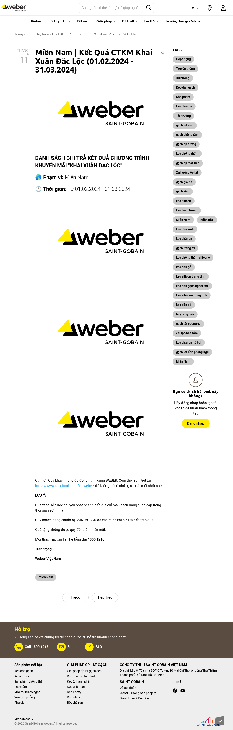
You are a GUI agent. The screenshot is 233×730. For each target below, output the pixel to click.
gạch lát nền (184, 125)
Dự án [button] (83, 21)
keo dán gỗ (183, 267)
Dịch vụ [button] (129, 21)
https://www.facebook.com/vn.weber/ (64, 486)
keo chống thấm (187, 153)
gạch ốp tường (186, 144)
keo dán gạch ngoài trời (192, 286)
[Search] (111, 8)
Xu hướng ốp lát (187, 172)
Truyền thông (185, 68)
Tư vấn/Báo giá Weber (183, 21)
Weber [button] (38, 21)
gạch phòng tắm (187, 134)
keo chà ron (184, 106)
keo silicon (183, 201)
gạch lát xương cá (188, 323)
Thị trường (183, 116)
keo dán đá (183, 305)
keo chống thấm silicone (193, 257)
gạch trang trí (185, 248)
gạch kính (182, 191)
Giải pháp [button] (105, 21)
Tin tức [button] (151, 21)
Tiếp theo (104, 597)
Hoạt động (183, 59)
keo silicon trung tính (190, 276)
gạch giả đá (184, 182)
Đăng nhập (195, 423)
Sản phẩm (183, 97)
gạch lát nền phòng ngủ (192, 352)
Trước (75, 597)
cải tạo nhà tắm (187, 333)
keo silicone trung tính (191, 295)
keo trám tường (186, 210)
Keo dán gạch (185, 87)
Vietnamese (23, 719)
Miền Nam (46, 577)
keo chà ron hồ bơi (188, 342)
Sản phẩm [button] (61, 21)
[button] (195, 7)
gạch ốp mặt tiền (187, 163)
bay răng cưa (185, 314)
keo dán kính (185, 229)
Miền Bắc (206, 220)
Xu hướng (182, 78)
